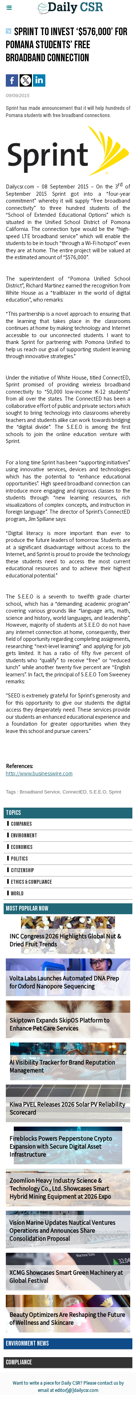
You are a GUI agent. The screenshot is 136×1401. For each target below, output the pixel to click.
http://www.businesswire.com (39, 773)
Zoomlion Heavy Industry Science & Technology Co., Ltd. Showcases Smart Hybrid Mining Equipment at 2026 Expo (60, 1189)
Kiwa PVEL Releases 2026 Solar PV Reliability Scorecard (67, 1108)
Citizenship (20, 870)
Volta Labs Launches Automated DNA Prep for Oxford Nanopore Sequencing (64, 982)
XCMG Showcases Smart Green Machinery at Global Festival (66, 1277)
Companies (19, 824)
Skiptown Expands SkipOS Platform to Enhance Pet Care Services (59, 1024)
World (15, 893)
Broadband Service (40, 792)
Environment (21, 835)
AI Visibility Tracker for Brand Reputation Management (62, 1066)
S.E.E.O (97, 792)
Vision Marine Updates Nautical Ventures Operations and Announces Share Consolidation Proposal (62, 1231)
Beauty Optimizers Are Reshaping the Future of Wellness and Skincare (67, 1319)
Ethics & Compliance (29, 882)
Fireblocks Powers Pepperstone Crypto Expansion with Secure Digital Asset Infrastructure (60, 1146)
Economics (19, 847)
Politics (17, 858)
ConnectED (74, 792)
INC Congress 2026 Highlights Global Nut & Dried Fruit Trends (65, 940)
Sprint (115, 792)
